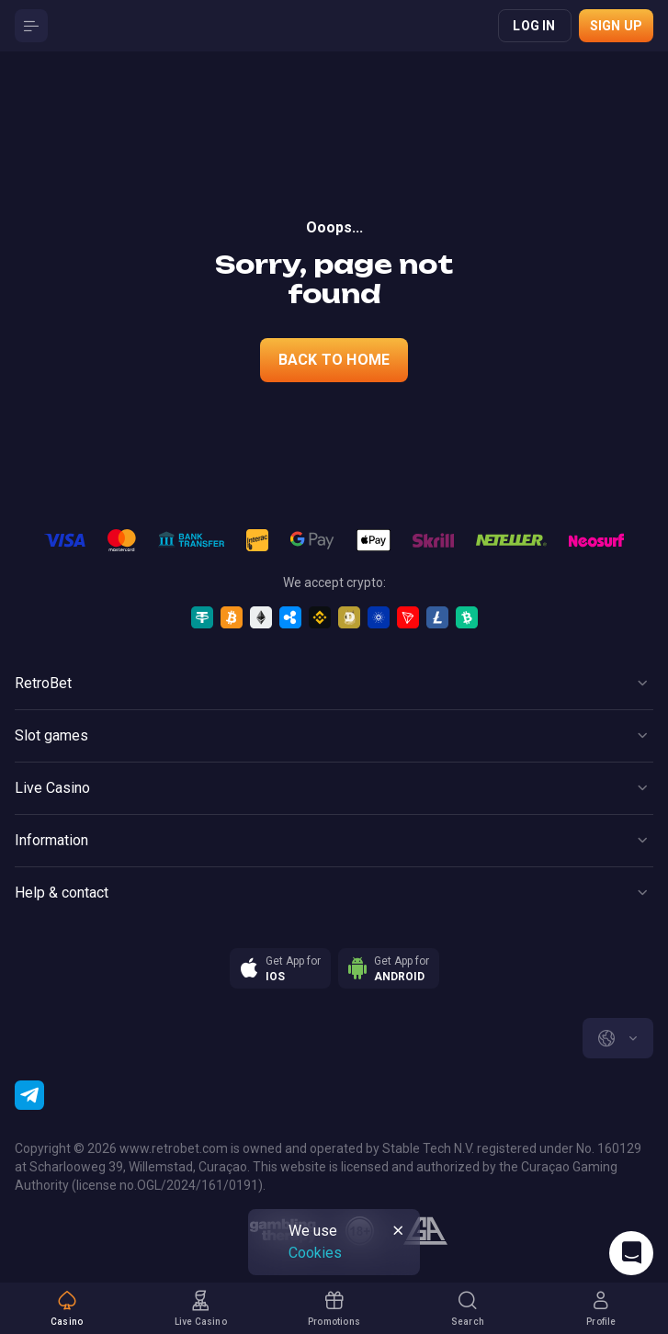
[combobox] (618, 1038)
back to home (334, 359)
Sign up (616, 25)
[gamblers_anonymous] (425, 1231)
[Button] (31, 25)
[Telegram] (29, 1095)
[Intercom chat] (631, 1253)
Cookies (315, 1252)
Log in (534, 25)
